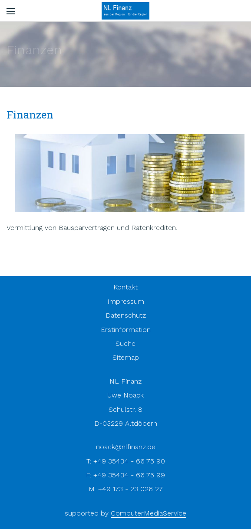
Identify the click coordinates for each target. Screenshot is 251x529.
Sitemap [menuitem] (125, 357)
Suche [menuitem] (125, 343)
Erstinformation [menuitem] (126, 329)
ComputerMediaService (148, 513)
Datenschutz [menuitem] (126, 315)
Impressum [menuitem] (125, 301)
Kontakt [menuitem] (125, 287)
